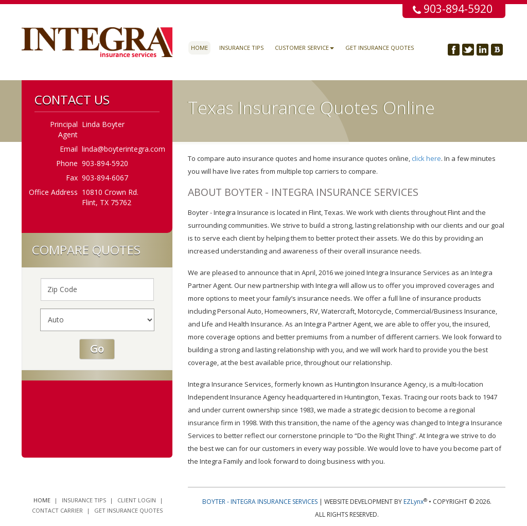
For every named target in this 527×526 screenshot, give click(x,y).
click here (426, 158)
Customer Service (304, 47)
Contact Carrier (57, 510)
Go (97, 349)
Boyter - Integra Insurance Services (260, 501)
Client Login (136, 500)
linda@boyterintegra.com (123, 149)
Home (199, 47)
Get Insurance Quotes (379, 47)
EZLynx (413, 501)
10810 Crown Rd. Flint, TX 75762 (110, 197)
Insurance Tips (241, 47)
